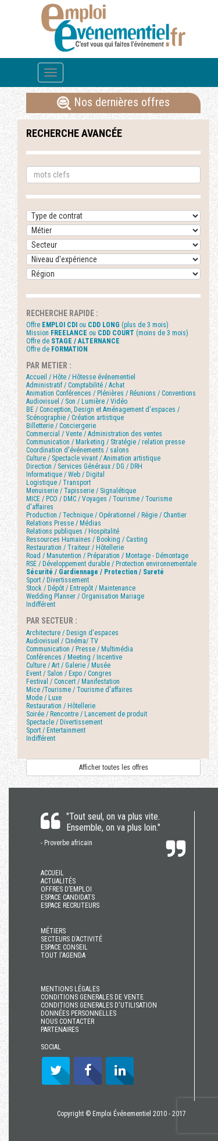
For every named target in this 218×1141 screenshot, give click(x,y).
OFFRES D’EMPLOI (66, 889)
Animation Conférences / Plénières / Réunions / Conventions (111, 393)
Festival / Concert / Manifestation (73, 682)
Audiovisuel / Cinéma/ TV (62, 641)
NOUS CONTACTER (67, 1021)
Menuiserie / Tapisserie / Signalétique (81, 491)
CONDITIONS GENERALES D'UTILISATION (99, 1005)
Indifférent (40, 604)
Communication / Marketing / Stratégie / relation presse (105, 442)
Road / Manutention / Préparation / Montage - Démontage (107, 556)
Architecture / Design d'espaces (72, 633)
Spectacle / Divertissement (64, 722)
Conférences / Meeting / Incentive (74, 657)
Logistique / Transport (58, 483)
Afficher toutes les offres (113, 767)
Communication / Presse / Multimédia (79, 649)
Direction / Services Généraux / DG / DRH (84, 466)
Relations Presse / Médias (63, 523)
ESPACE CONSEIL (64, 947)
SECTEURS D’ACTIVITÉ (71, 939)
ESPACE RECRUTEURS (70, 905)
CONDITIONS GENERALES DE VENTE (92, 997)
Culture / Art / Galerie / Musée (68, 665)
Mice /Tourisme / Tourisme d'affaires (79, 690)
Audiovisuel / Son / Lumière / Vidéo (76, 401)
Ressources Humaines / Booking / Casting (87, 539)
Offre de (73, 341)
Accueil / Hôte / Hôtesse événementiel (80, 377)
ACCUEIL (52, 873)
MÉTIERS (53, 931)
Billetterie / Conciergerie (61, 426)
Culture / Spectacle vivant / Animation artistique (93, 458)
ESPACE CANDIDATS (68, 897)
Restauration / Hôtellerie (60, 706)
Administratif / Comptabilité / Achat (75, 385)
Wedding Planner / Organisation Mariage (85, 596)
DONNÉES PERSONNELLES (78, 1013)
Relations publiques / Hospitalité (72, 531)
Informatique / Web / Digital (65, 474)
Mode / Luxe (44, 698)
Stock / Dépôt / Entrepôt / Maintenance (80, 588)
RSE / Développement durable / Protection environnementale (111, 564)
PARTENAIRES (59, 1030)
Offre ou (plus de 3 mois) (97, 325)
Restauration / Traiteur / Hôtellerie (75, 548)
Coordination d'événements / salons (77, 450)
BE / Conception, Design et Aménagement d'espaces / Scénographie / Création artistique (103, 413)
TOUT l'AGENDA (63, 955)
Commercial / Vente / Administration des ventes (94, 434)
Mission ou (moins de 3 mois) (107, 333)
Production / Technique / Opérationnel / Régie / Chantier (106, 515)
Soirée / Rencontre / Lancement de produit (86, 714)
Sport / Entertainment (55, 730)
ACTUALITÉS (58, 881)
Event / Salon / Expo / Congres (69, 673)
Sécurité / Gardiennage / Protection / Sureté (95, 572)
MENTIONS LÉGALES (70, 989)
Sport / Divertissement (57, 580)
